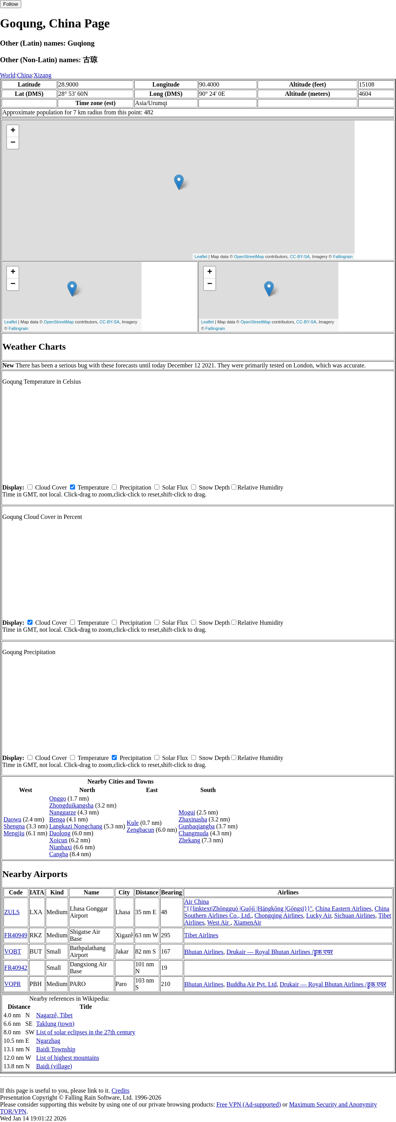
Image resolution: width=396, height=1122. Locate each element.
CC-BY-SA (300, 256)
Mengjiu (13, 833)
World (7, 75)
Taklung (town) (55, 1023)
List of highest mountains (67, 1057)
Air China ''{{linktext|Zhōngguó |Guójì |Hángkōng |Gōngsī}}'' (248, 905)
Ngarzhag (48, 1040)
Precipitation (135, 487)
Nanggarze (62, 812)
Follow (10, 4)
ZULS (12, 912)
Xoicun (58, 840)
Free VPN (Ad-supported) (248, 1104)
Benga (57, 819)
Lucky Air (318, 915)
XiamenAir (247, 922)
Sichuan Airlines (354, 915)
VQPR (12, 984)
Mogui (187, 812)
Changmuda (193, 833)
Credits (120, 1090)
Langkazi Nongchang (75, 826)
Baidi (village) (54, 1066)
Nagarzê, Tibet (54, 1015)
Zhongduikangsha (71, 805)
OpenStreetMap (249, 256)
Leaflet (201, 256)
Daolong (59, 833)
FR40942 (15, 967)
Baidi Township (55, 1049)
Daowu (12, 819)
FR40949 (15, 935)
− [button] (12, 143)
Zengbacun (140, 829)
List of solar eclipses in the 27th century (85, 1032)
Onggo (57, 798)
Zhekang (189, 840)
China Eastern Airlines (344, 908)
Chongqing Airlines (278, 915)
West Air (218, 922)
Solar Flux (175, 487)
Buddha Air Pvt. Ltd (251, 984)
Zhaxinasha (193, 819)
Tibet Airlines (201, 935)
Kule (133, 822)
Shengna (14, 826)
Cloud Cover (51, 487)
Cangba (58, 854)
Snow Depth (214, 487)
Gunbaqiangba (197, 826)
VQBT (12, 951)
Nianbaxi (60, 847)
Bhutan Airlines (204, 952)
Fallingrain (343, 256)
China (24, 75)
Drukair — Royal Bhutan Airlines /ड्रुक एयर (279, 952)
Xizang (42, 75)
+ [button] (12, 131)
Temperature (93, 487)
